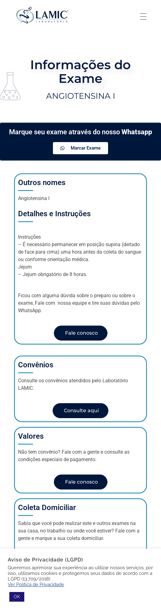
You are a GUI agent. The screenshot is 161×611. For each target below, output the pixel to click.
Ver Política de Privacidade (36, 584)
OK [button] (17, 596)
